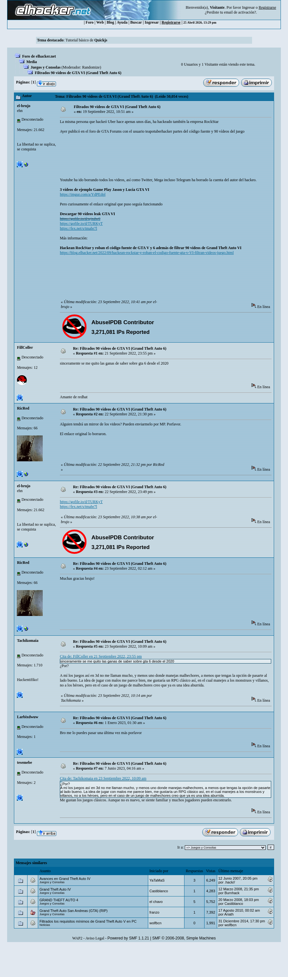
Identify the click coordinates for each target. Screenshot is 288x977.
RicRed (23, 408)
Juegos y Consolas (45, 67)
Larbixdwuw (27, 717)
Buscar (136, 22)
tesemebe (24, 762)
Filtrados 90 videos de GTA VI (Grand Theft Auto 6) (78, 73)
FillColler (25, 347)
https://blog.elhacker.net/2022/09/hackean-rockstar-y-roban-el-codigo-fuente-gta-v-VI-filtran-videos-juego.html (147, 252)
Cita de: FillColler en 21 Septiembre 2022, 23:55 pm (101, 656)
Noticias (44, 925)
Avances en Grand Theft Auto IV (64, 879)
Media (31, 62)
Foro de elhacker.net (39, 56)
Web (100, 22)
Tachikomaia (27, 640)
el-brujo (23, 106)
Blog (110, 22)
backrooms (61, 781)
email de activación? (240, 12)
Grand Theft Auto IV (55, 889)
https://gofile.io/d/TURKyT (81, 223)
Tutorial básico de (86, 40)
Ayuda (122, 22)
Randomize (91, 67)
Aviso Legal (94, 938)
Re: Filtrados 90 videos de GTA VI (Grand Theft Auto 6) (119, 348)
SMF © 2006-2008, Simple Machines (184, 938)
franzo (155, 912)
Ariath (229, 914)
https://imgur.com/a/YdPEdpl (82, 194)
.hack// (230, 882)
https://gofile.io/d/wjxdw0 (80, 218)
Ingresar (248, 7)
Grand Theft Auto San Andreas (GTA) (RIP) (73, 911)
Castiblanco (159, 891)
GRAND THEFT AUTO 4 (58, 900)
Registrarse (171, 22)
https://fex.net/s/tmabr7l (78, 228)
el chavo (156, 902)
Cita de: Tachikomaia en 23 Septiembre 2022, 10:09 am (103, 778)
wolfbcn (155, 923)
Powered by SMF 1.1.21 (128, 938)
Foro (90, 22)
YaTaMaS (157, 880)
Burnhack (232, 893)
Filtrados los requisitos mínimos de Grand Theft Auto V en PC (88, 921)
